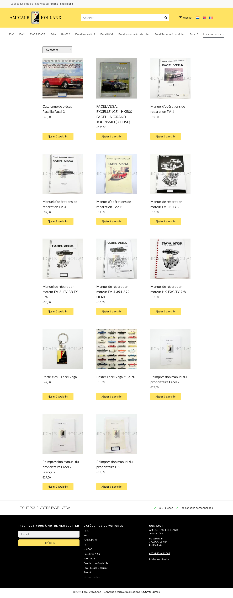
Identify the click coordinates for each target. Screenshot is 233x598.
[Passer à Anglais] (204, 17)
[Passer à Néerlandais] (198, 17)
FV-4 (53, 34)
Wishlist (187, 17)
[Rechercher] (165, 17)
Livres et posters (213, 34)
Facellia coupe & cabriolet (133, 34)
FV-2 (22, 34)
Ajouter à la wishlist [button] (58, 136)
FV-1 (11, 34)
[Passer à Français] (211, 17)
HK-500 (65, 34)
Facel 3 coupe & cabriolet (170, 34)
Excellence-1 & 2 (85, 34)
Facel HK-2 (106, 34)
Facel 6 (194, 34)
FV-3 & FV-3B (37, 34)
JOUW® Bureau (150, 591)
